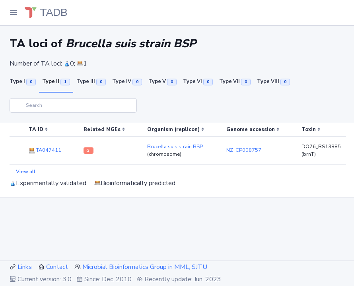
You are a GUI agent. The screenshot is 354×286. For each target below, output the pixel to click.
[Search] (73, 105)
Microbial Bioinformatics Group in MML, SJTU (144, 267)
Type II (56, 81)
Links (25, 267)
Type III (91, 81)
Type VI (198, 81)
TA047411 (45, 150)
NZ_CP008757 (243, 150)
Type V (162, 81)
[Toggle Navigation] (13, 13)
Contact (57, 267)
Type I (23, 81)
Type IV (127, 81)
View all (25, 171)
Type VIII (273, 81)
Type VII (235, 81)
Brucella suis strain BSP (175, 146)
